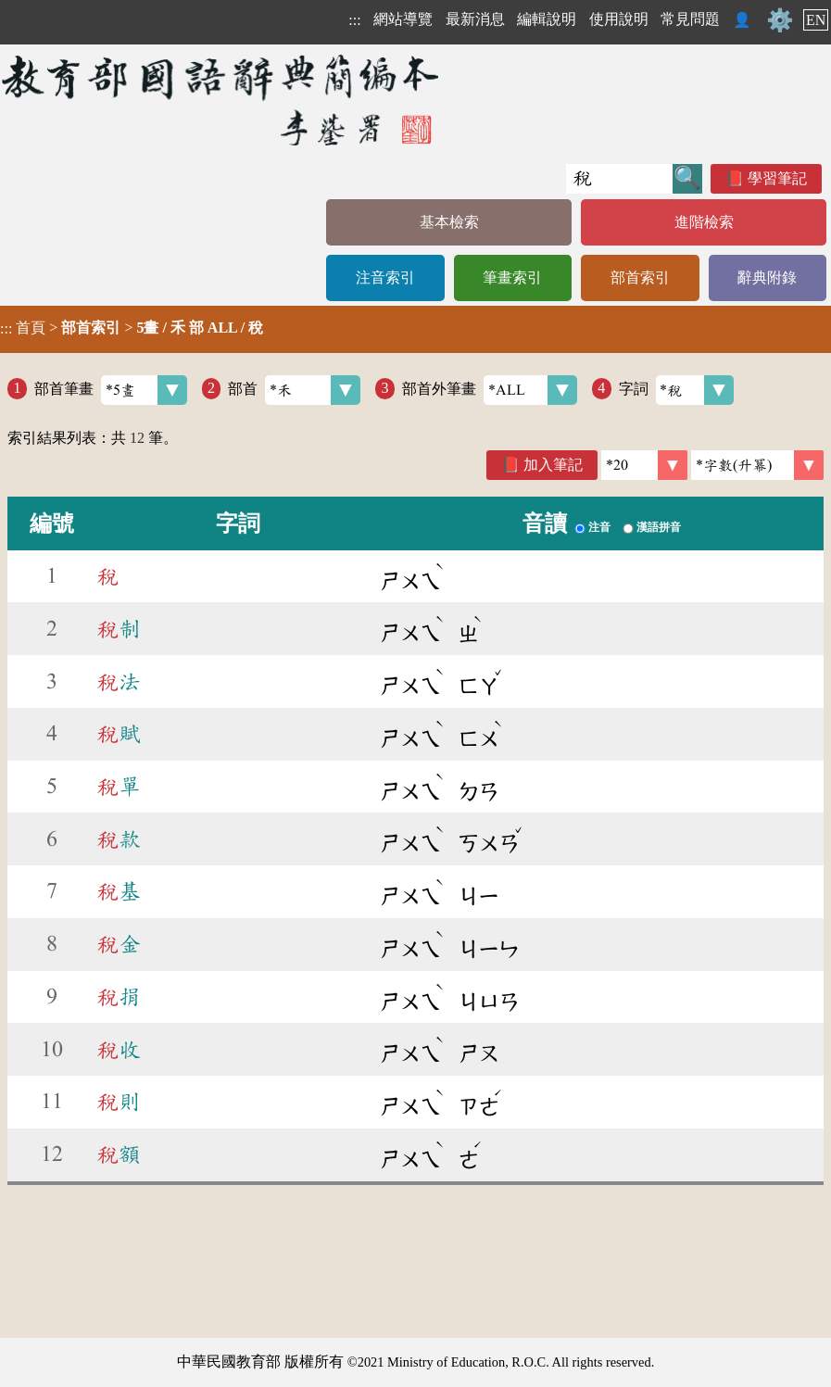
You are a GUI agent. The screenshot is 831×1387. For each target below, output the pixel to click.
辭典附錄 (767, 277)
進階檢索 (704, 222)
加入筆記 (553, 465)
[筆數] (644, 465)
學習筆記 (777, 178)
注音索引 (385, 277)
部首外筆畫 (489, 390)
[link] (757, 465)
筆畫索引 (512, 277)
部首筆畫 (110, 390)
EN (815, 20)
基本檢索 (449, 222)
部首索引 (640, 277)
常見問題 (690, 19)
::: (354, 20)
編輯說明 (546, 19)
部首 (294, 390)
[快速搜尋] (619, 179)
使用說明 (618, 19)
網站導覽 (403, 19)
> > (131, 328)
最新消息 (475, 19)
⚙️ (780, 20)
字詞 (677, 390)
